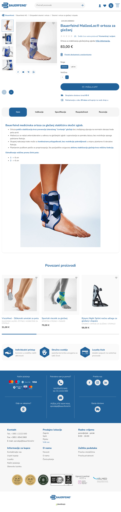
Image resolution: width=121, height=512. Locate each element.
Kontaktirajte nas (14, 452)
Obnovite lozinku (14, 466)
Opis (18, 112)
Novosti (46, 452)
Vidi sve (46, 442)
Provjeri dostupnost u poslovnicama (78, 54)
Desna (64, 67)
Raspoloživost (82, 112)
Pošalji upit (91, 87)
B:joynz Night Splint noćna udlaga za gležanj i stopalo (99, 319)
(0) (75, 36)
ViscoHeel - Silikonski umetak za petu (20, 318)
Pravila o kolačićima (86, 452)
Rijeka (45, 439)
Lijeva (73, 67)
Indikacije (39, 112)
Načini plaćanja (13, 463)
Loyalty (10, 459)
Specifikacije (60, 112)
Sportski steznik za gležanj (54, 318)
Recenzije (103, 112)
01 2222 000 (62, 391)
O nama (46, 455)
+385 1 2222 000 (19, 433)
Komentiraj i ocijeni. (107, 36)
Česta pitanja (48, 459)
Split (45, 436)
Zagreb (46, 433)
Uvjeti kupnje (12, 455)
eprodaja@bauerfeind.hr (60, 406)
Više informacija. (103, 41)
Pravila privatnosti (86, 455)
